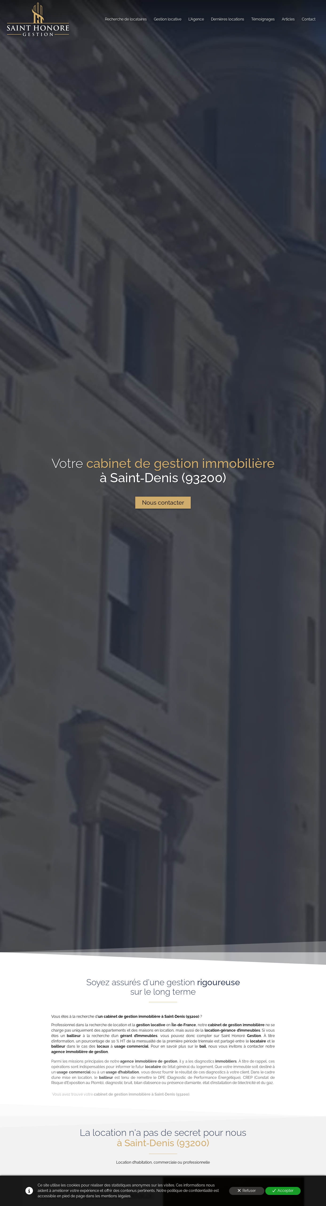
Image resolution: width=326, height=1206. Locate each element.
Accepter (283, 1190)
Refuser (247, 1190)
